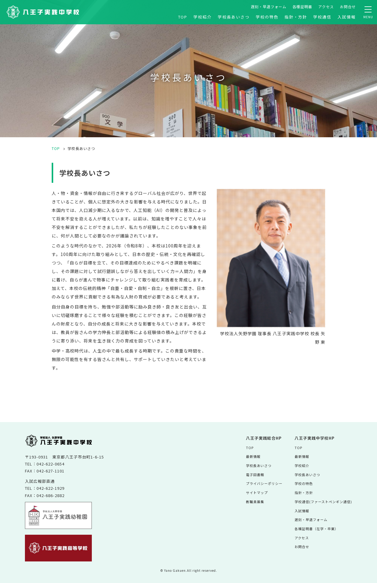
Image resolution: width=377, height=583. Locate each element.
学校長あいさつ (234, 17)
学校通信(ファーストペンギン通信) (321, 500)
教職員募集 (248, 500)
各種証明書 (302, 6)
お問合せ (348, 6)
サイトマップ (250, 491)
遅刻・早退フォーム (268, 6)
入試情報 (346, 17)
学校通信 (322, 17)
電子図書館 (248, 473)
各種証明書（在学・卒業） (313, 527)
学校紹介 (202, 17)
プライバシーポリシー (258, 483)
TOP (183, 17)
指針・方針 (296, 17)
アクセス (326, 6)
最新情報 (246, 456)
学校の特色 (267, 17)
